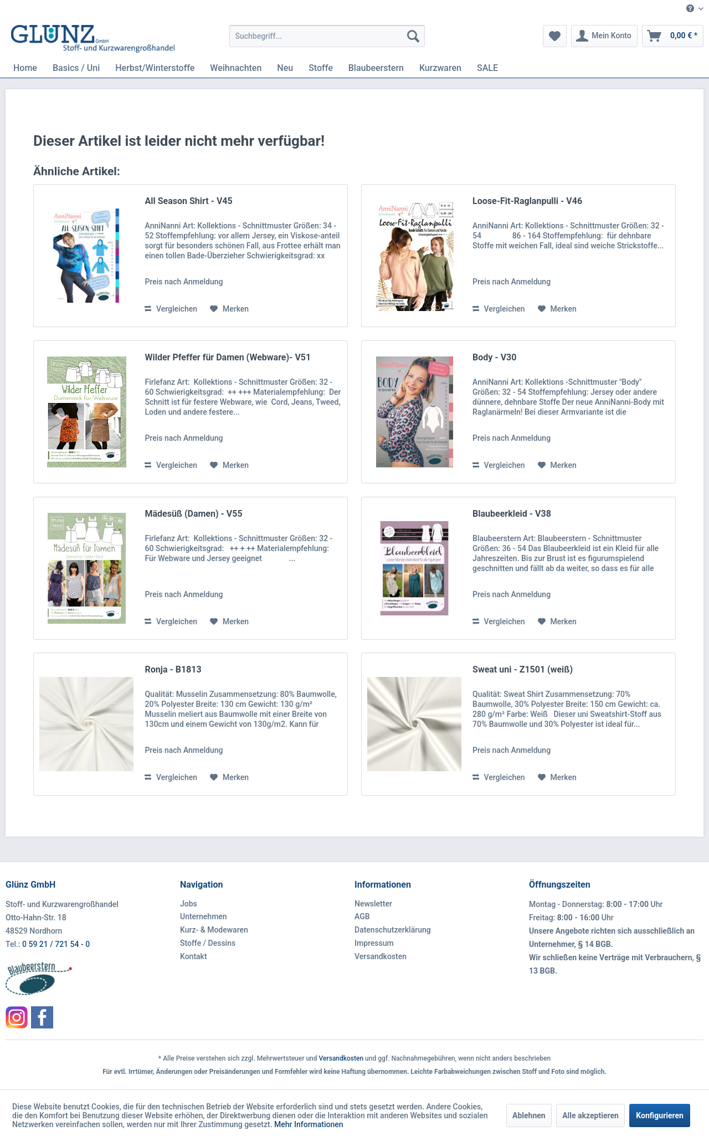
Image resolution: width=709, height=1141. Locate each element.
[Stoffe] (321, 68)
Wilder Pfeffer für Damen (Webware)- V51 (228, 357)
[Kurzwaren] (440, 68)
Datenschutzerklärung (392, 929)
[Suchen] (413, 36)
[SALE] (487, 68)
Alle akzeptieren (590, 1115)
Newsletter (373, 903)
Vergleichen (171, 308)
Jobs (188, 903)
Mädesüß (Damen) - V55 (193, 513)
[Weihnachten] (235, 68)
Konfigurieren (660, 1115)
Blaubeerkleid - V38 (511, 513)
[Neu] (285, 68)
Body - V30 (494, 357)
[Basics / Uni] (76, 68)
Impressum (374, 943)
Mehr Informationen (308, 1124)
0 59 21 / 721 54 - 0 (56, 944)
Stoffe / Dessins (207, 943)
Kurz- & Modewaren (214, 929)
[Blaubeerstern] (376, 68)
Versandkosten (380, 956)
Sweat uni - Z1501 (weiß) (522, 669)
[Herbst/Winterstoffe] (154, 68)
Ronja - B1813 (173, 669)
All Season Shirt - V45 (188, 201)
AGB (362, 916)
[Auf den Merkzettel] (229, 308)
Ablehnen (529, 1115)
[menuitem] (690, 9)
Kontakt (193, 956)
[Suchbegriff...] (327, 36)
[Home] (25, 68)
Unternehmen (203, 916)
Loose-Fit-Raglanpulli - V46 (527, 201)
